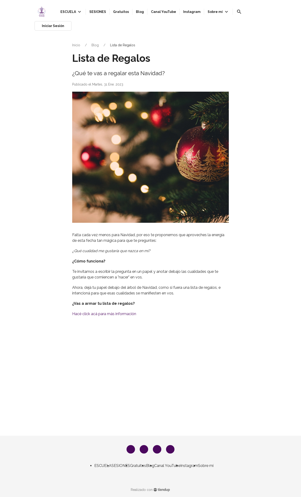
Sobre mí (206, 465)
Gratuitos (138, 465)
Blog (95, 45)
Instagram (189, 465)
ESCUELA (102, 465)
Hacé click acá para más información (104, 314)
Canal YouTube (167, 465)
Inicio (76, 45)
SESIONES (120, 465)
